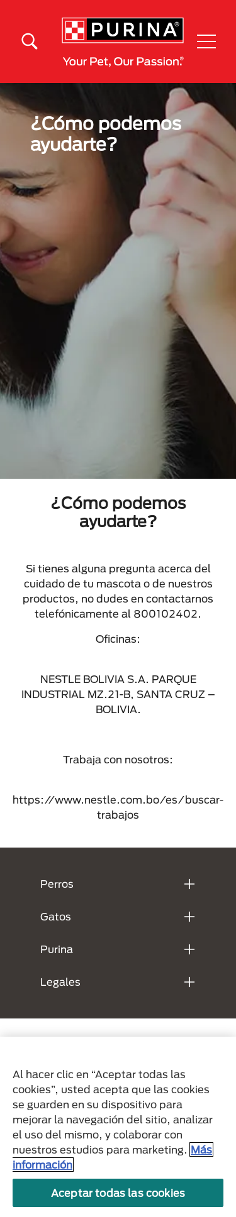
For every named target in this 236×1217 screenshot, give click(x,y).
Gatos (55, 916)
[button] (206, 41)
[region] (118, 1127)
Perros (57, 884)
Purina (56, 949)
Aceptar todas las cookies (118, 1193)
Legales (60, 982)
